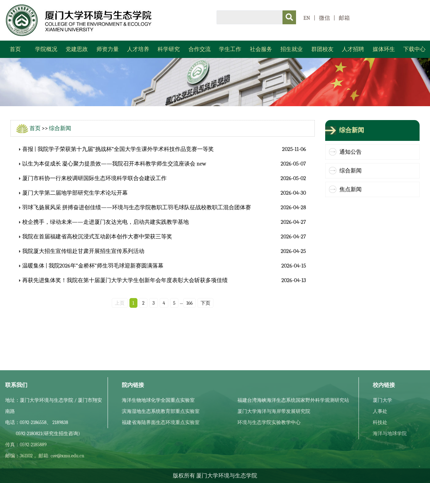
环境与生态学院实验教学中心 (269, 422)
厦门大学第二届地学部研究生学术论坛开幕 (75, 193)
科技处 (380, 422)
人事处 (380, 411)
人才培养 (138, 49)
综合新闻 (60, 128)
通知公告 (350, 152)
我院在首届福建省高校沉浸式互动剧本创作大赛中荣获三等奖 (97, 237)
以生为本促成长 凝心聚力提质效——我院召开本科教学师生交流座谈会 (109, 164)
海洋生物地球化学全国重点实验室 (158, 400)
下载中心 (414, 49)
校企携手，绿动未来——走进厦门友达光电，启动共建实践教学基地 (105, 222)
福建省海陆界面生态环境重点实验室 (161, 422)
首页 (15, 49)
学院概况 (46, 49)
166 (189, 303)
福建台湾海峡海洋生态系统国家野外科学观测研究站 (293, 400)
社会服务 (261, 49)
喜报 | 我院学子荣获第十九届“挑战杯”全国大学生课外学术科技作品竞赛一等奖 (118, 149)
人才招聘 (353, 49)
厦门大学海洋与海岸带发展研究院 (273, 411)
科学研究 (169, 49)
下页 (205, 303)
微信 (324, 18)
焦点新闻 (350, 189)
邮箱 (344, 18)
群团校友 (322, 49)
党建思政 (77, 49)
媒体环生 (384, 49)
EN (306, 18)
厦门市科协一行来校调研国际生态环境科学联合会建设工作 (94, 178)
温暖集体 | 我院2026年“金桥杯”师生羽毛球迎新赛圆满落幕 (92, 266)
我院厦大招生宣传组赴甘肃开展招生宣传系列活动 (83, 251)
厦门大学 (382, 400)
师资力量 (107, 49)
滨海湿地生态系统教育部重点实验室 (161, 411)
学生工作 (230, 49)
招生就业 (291, 49)
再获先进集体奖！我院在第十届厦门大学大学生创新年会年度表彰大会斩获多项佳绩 (125, 280)
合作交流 (199, 49)
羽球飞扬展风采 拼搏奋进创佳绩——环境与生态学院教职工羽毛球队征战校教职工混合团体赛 (136, 207)
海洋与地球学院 (390, 434)
